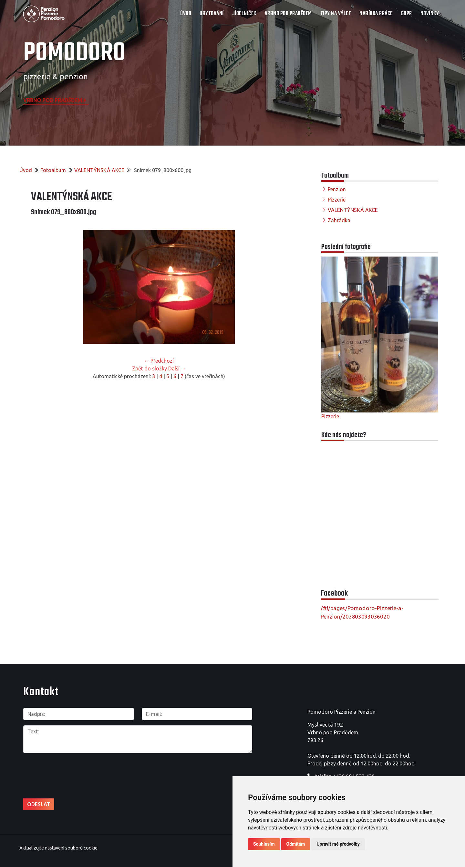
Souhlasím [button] (264, 844)
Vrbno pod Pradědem (55, 100)
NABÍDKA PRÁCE (376, 13)
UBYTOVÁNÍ (212, 13)
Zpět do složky (149, 368)
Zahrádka (339, 220)
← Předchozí (159, 361)
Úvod (185, 13)
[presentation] (72, 772)
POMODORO (74, 53)
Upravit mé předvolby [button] (337, 844)
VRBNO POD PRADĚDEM (288, 13)
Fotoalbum (53, 170)
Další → (177, 368)
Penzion (337, 189)
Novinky (429, 13)
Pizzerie (337, 200)
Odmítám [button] (295, 844)
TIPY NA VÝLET (335, 13)
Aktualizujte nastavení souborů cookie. (58, 847)
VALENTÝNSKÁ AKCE (99, 170)
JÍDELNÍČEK (244, 13)
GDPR (406, 13)
